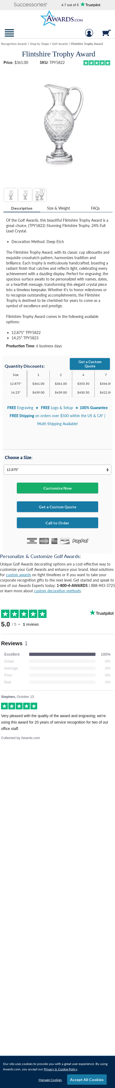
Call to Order (57, 523)
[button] (30, 5)
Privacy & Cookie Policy (60, 1069)
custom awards (18, 574)
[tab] (21, 208)
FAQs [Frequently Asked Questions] (95, 208)
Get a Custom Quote (89, 364)
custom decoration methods (57, 591)
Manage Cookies (50, 1080)
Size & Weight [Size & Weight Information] (58, 208)
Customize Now (57, 488)
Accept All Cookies (87, 1079)
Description (21, 208)
